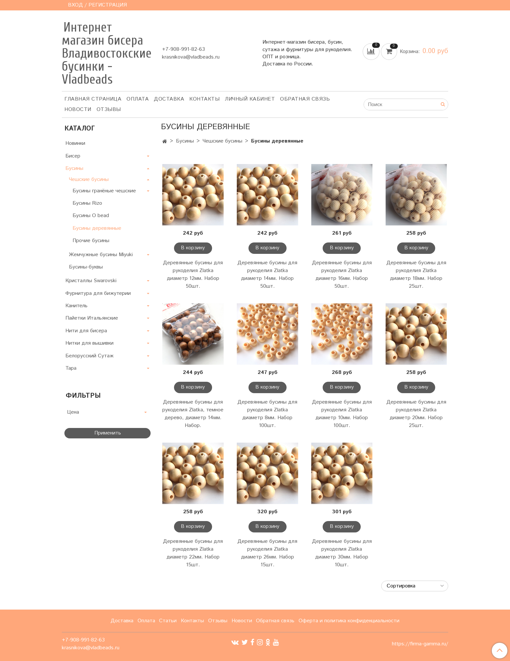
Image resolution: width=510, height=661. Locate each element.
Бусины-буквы (86, 267)
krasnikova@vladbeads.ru (191, 57)
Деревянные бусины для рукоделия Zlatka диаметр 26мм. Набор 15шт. (267, 553)
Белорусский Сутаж (89, 356)
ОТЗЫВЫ (109, 109)
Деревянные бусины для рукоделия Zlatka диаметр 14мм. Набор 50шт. (267, 274)
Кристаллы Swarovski (90, 280)
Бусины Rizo (87, 203)
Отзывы (217, 621)
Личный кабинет (250, 99)
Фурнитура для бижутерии (98, 293)
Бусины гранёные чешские (104, 191)
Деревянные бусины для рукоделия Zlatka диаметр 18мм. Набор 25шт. (416, 274)
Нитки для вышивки (89, 343)
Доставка (169, 99)
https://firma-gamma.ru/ (420, 644)
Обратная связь (305, 99)
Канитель (76, 306)
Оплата (138, 99)
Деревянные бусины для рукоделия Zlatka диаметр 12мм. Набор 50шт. (193, 274)
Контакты (204, 99)
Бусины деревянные (97, 228)
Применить (107, 433)
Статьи (168, 621)
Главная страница (92, 99)
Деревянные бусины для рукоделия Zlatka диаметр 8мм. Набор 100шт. (267, 413)
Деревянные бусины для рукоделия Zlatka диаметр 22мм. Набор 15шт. (193, 553)
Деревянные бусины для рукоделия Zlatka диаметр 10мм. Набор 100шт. (342, 413)
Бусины (185, 141)
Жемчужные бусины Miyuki (101, 254)
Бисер (72, 156)
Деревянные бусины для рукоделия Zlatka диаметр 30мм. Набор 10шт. (342, 553)
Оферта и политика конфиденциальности (349, 621)
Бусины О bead (91, 215)
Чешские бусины (222, 141)
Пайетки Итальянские (91, 318)
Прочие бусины (91, 240)
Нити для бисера (86, 331)
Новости (77, 109)
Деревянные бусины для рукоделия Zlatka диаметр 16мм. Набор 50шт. (342, 274)
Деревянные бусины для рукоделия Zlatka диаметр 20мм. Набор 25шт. (416, 413)
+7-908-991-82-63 (183, 49)
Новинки (75, 143)
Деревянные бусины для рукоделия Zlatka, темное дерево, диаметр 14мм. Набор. (192, 413)
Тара (70, 368)
